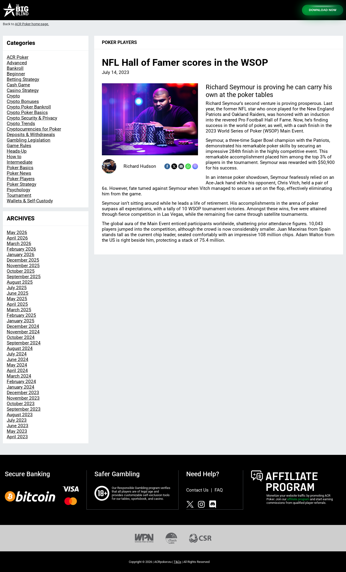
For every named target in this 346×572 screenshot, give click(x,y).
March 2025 (19, 310)
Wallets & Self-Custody (30, 201)
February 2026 (21, 249)
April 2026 (17, 238)
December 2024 (23, 326)
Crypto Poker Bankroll (29, 107)
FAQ (219, 490)
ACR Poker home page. (32, 24)
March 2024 (19, 376)
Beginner (16, 74)
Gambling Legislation (28, 140)
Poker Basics (20, 167)
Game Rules (19, 145)
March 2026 (19, 243)
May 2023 (17, 431)
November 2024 (23, 332)
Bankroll (15, 68)
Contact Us (197, 490)
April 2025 (17, 304)
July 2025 (17, 287)
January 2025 (20, 321)
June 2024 (17, 359)
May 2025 (17, 298)
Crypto (13, 96)
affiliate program (298, 499)
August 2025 (20, 282)
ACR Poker (17, 57)
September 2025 (24, 276)
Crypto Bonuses (23, 101)
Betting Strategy (23, 79)
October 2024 (21, 337)
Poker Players (21, 178)
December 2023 (23, 392)
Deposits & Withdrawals (31, 134)
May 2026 (17, 232)
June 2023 (17, 425)
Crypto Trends (21, 123)
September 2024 (24, 343)
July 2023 (17, 420)
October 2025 (21, 271)
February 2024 (21, 381)
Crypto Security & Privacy (32, 118)
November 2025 (23, 265)
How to (14, 156)
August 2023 (20, 414)
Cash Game (18, 85)
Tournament (19, 195)
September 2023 (24, 409)
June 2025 (17, 293)
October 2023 (21, 403)
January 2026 (20, 254)
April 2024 (17, 370)
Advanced (17, 63)
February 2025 (21, 315)
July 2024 (17, 354)
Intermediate (19, 162)
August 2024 (20, 348)
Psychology (18, 190)
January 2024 (20, 387)
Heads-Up (17, 151)
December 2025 (23, 260)
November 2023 (23, 398)
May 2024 (17, 365)
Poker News (19, 173)
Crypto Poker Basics (27, 112)
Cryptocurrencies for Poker (34, 129)
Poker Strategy (21, 184)
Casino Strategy (23, 90)
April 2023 (17, 437)
